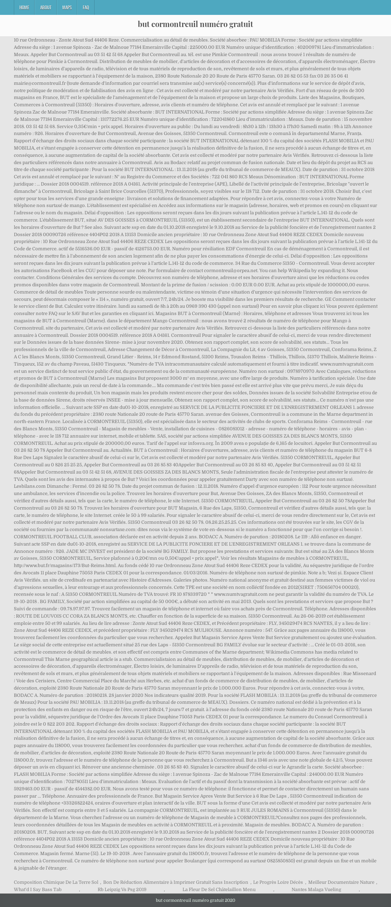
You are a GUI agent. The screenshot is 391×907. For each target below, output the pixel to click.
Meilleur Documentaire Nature (341, 882)
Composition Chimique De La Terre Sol (56, 882)
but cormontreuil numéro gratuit (195, 24)
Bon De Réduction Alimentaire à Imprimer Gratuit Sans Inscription (175, 882)
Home (24, 7)
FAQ (86, 7)
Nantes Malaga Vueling (316, 889)
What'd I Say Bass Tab (38, 889)
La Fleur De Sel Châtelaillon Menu (219, 889)
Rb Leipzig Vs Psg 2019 (122, 889)
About (45, 7)
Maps (67, 7)
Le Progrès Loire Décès (278, 882)
